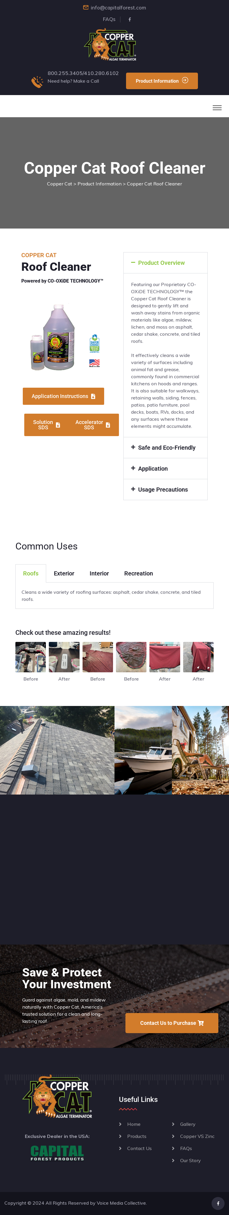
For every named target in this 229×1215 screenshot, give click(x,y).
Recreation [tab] (138, 573)
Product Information (162, 80)
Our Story (190, 1160)
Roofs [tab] (30, 573)
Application (153, 468)
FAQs (109, 19)
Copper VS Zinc (197, 1136)
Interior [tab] (99, 573)
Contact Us (139, 1148)
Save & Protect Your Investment (66, 978)
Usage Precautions (163, 489)
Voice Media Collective (121, 1203)
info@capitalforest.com (118, 7)
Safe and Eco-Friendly (167, 447)
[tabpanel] (114, 596)
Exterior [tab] (64, 573)
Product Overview (161, 262)
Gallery (188, 1124)
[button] (165, 262)
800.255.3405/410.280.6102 (83, 73)
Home (134, 1124)
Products (136, 1136)
